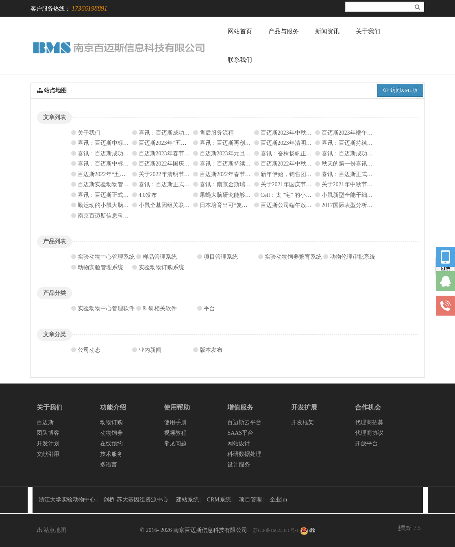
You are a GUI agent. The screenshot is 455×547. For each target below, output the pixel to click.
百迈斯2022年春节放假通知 (234, 174)
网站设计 (238, 443)
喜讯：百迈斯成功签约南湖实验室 (181, 133)
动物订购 (111, 422)
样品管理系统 (160, 257)
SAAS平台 (240, 433)
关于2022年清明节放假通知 (173, 174)
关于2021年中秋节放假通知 (356, 184)
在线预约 (111, 443)
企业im (278, 500)
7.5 (409, 529)
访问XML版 (400, 90)
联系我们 (240, 60)
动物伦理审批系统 (352, 257)
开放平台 (366, 443)
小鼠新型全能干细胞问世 (353, 195)
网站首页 (240, 31)
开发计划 (48, 443)
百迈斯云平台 (244, 422)
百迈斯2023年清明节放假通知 (298, 143)
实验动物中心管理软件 (106, 308)
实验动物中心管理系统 (106, 257)
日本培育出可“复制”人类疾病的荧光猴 (248, 205)
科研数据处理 (244, 454)
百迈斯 (45, 422)
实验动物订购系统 (161, 267)
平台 (209, 308)
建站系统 (188, 500)
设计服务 (238, 465)
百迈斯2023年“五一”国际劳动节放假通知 (189, 143)
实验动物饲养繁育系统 (293, 257)
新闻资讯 (327, 31)
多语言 (108, 465)
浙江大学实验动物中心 (67, 500)
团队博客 (48, 433)
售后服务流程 (217, 133)
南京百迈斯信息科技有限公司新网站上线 (129, 216)
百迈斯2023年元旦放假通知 (234, 153)
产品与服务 (283, 31)
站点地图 (52, 530)
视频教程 (175, 433)
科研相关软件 (160, 308)
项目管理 (251, 500)
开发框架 (302, 422)
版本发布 (211, 350)
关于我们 (368, 31)
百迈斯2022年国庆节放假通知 (176, 164)
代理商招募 (369, 422)
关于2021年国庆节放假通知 (295, 184)
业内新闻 (150, 350)
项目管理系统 (221, 257)
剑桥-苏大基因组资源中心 (135, 500)
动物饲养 (111, 433)
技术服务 (111, 454)
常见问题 (175, 443)
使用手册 (175, 422)
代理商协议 (369, 433)
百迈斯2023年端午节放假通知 (359, 133)
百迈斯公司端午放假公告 (292, 205)
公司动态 (89, 350)
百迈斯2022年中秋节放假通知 (298, 164)
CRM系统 (220, 500)
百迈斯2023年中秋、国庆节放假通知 (306, 133)
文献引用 (48, 454)
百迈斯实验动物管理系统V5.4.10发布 (124, 184)
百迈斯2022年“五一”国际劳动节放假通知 (128, 174)
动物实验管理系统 (100, 267)
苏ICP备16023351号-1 (276, 530)
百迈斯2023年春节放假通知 (173, 153)
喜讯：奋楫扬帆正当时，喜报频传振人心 (312, 153)
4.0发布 (148, 195)
